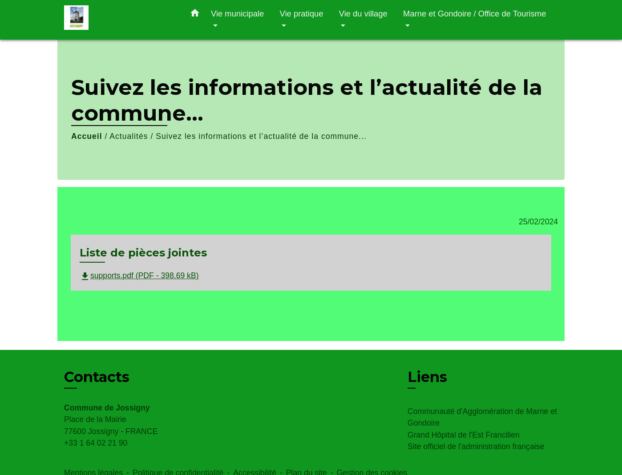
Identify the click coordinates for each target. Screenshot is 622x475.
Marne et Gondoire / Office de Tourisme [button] (474, 13)
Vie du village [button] (363, 13)
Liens (427, 377)
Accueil (86, 136)
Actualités (128, 136)
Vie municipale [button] (237, 13)
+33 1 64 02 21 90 (95, 442)
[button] (194, 14)
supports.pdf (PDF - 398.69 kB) (139, 275)
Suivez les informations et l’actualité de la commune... (261, 136)
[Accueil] (119, 20)
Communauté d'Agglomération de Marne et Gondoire (482, 417)
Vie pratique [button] (301, 13)
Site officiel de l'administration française (476, 446)
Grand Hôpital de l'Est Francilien (464, 434)
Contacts (96, 377)
